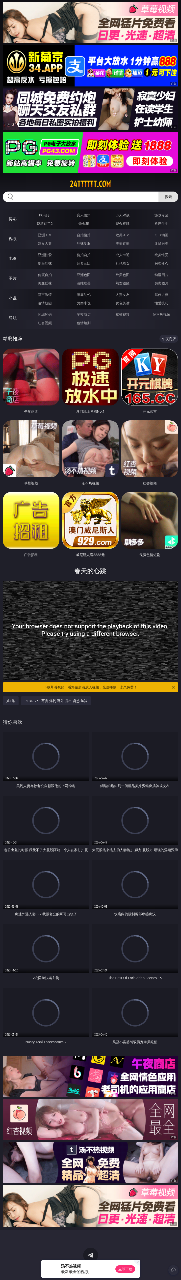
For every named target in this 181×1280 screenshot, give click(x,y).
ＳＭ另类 (161, 243)
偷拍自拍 (84, 254)
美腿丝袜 (45, 283)
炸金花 (83, 223)
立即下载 (125, 1269)
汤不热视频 (161, 314)
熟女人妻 (45, 243)
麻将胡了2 (45, 223)
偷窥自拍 (45, 274)
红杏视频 (45, 322)
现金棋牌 (122, 223)
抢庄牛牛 (161, 223)
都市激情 (45, 294)
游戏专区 (161, 215)
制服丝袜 (45, 263)
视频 (13, 238)
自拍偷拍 (84, 235)
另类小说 (84, 303)
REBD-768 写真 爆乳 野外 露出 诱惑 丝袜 (56, 700)
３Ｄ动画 (161, 235)
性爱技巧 (161, 303)
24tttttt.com (90, 184)
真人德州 (84, 215)
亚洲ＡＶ (45, 235)
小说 (13, 298)
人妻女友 (122, 294)
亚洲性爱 (45, 254)
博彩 (13, 218)
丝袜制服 (84, 243)
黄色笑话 (122, 303)
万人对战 (122, 215)
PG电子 (45, 215)
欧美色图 (122, 274)
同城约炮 (45, 314)
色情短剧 (84, 322)
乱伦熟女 (122, 263)
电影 (13, 258)
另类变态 (161, 263)
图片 (13, 278)
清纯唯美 (84, 283)
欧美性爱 (161, 254)
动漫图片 (161, 274)
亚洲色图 (84, 274)
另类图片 (161, 283)
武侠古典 (161, 294)
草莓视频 (122, 314)
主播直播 (122, 243)
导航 (13, 318)
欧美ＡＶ (122, 235)
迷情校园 (45, 303)
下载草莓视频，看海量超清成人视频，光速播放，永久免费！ (110, 687)
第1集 (10, 700)
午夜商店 (84, 314)
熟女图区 (122, 283)
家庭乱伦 (84, 294)
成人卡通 (122, 254)
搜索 (168, 196)
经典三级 (84, 263)
